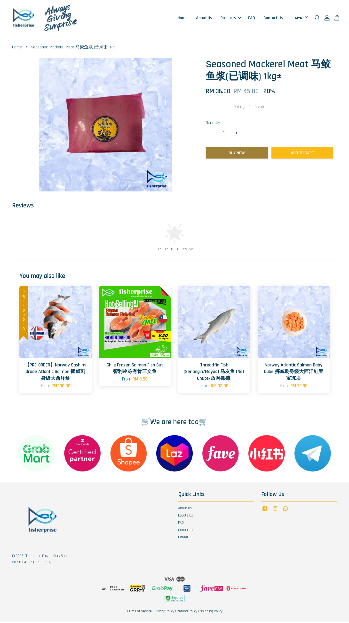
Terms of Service (139, 612)
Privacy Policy (164, 612)
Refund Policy (187, 612)
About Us (204, 18)
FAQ (251, 18)
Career (183, 538)
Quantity (213, 124)
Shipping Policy (211, 612)
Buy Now (237, 154)
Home (182, 18)
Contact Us (273, 18)
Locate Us (185, 516)
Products (231, 18)
